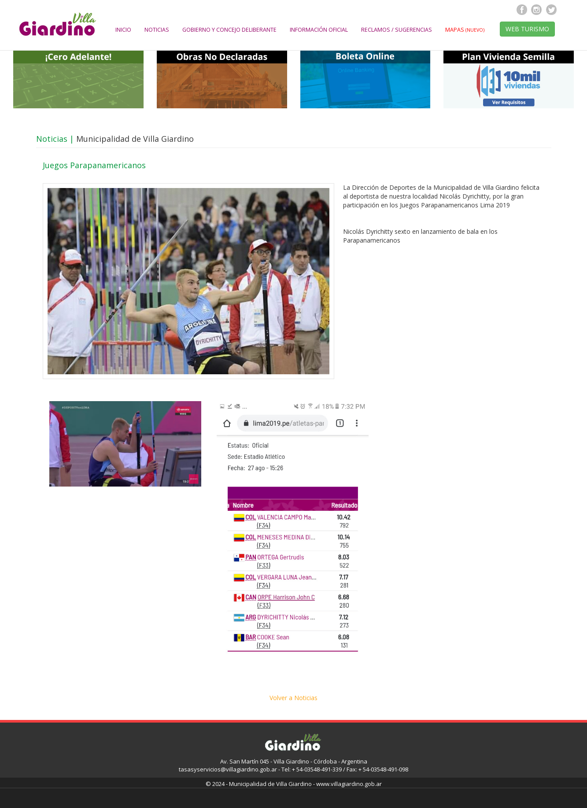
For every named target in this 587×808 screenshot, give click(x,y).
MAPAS (464, 29)
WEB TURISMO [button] (527, 29)
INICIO (123, 29)
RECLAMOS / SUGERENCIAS (396, 29)
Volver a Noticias (293, 698)
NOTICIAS (156, 29)
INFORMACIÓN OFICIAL (319, 29)
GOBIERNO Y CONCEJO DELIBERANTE (229, 29)
